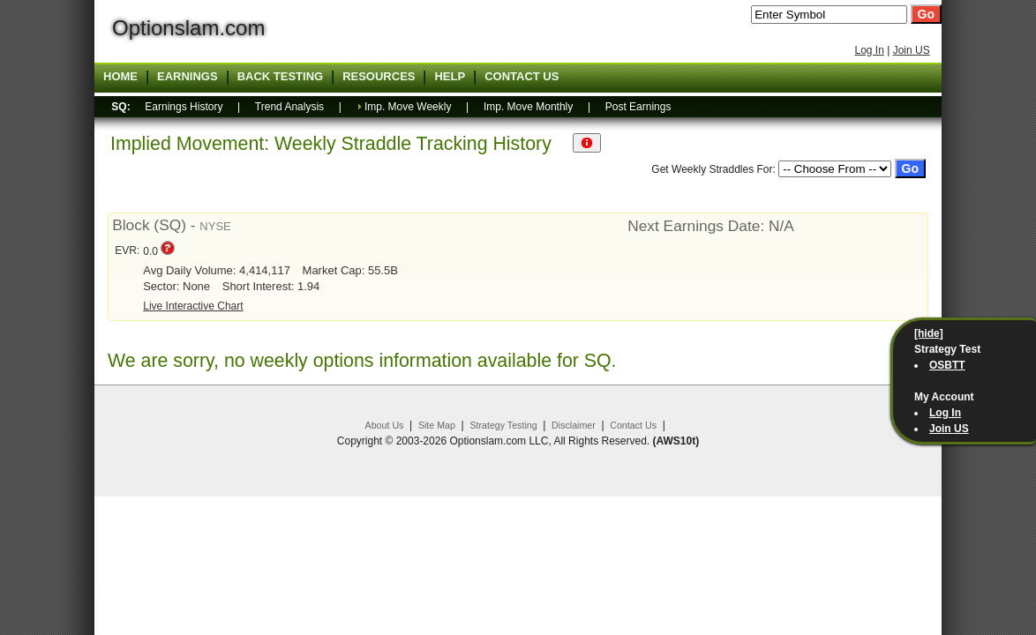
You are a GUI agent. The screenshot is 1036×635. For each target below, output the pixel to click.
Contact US (521, 77)
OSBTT (947, 365)
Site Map (436, 425)
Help (449, 77)
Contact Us (633, 425)
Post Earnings (638, 107)
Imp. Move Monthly (528, 107)
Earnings (187, 77)
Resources (378, 77)
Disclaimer (574, 425)
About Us (384, 425)
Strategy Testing (503, 425)
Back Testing (280, 77)
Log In (868, 50)
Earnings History (183, 107)
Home (120, 77)
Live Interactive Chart (193, 306)
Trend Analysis (289, 107)
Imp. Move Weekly (407, 107)
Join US (911, 50)
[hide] (928, 333)
